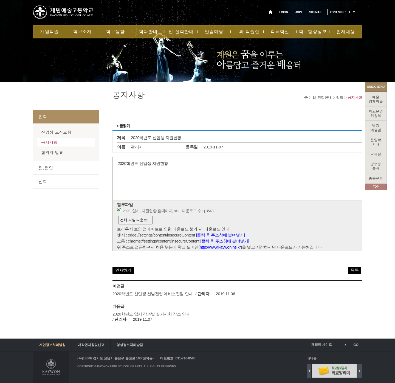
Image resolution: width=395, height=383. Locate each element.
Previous (309, 371)
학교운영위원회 (376, 113)
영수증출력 (376, 166)
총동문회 (376, 178)
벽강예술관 (376, 128)
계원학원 (49, 31)
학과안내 (148, 31)
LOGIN (283, 12)
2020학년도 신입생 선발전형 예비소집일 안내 (152, 293)
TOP (376, 186)
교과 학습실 (247, 31)
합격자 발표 (52, 152)
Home (306, 97)
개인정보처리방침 (52, 345)
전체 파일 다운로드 (135, 220)
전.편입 (45, 168)
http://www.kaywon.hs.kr (220, 247)
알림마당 (214, 31)
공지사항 (355, 97)
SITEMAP (315, 12)
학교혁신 (279, 31)
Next (359, 371)
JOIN (298, 12)
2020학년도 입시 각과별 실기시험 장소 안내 (151, 314)
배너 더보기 (361, 358)
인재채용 (345, 31)
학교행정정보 (313, 31)
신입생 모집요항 (56, 132)
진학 (42, 181)
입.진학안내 (180, 31)
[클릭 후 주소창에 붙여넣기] (220, 235)
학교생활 (115, 31)
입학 (339, 97)
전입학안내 (376, 142)
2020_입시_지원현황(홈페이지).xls (150, 211)
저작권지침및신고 (91, 345)
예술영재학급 (376, 99)
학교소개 (82, 31)
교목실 (376, 154)
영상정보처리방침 (130, 345)
